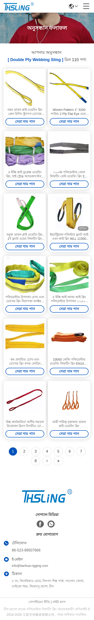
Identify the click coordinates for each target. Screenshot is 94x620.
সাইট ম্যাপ (59, 602)
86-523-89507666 (26, 550)
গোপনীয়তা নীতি (39, 602)
